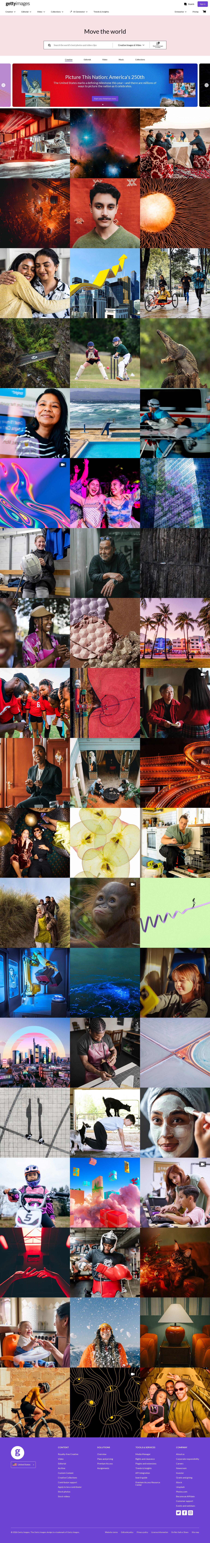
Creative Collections (67, 1477)
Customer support (184, 1501)
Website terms (111, 1532)
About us (180, 1454)
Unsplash (180, 1487)
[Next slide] (207, 85)
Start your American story (105, 98)
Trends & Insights (143, 1468)
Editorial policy (127, 1532)
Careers (179, 1463)
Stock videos (64, 1496)
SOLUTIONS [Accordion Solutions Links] (103, 1447)
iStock (179, 1482)
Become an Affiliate (185, 1496)
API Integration (142, 1473)
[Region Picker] (23, 1465)
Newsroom (181, 1468)
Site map (195, 1532)
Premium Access (105, 1463)
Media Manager (143, 1454)
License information (159, 1532)
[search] (50, 45)
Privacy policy (142, 1532)
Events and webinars (185, 1506)
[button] (102, 104)
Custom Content (65, 1473)
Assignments (103, 1468)
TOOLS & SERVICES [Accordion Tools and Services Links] (145, 1447)
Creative (68, 59)
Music (121, 59)
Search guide (141, 1477)
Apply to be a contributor (70, 1487)
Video (104, 59)
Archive (61, 1468)
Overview (101, 1454)
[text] (82, 45)
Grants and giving (184, 1477)
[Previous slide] (3, 85)
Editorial (87, 59)
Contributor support (67, 1482)
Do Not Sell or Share (179, 1532)
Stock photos (64, 1491)
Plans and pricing (105, 1459)
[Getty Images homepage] (18, 4)
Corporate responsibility (187, 1459)
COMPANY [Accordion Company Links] (181, 1447)
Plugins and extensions (145, 1463)
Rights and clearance (145, 1459)
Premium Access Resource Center (147, 1483)
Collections (140, 59)
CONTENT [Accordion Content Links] (63, 1447)
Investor (180, 1473)
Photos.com (181, 1491)
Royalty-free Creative (68, 1454)
